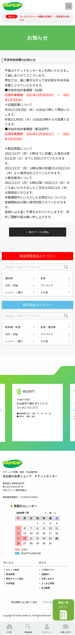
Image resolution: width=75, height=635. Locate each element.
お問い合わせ (47, 578)
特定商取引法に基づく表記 (24, 602)
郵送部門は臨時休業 (31, 553)
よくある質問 (47, 583)
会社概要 (45, 587)
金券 (43, 278)
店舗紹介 (45, 574)
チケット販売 (12, 569)
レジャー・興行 (14, 292)
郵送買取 (10, 574)
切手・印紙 (11, 285)
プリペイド (46, 285)
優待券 (9, 278)
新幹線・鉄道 (12, 327)
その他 (44, 292)
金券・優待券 (48, 327)
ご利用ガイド (47, 569)
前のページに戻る (39, 232)
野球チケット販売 (14, 578)
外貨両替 (10, 583)
